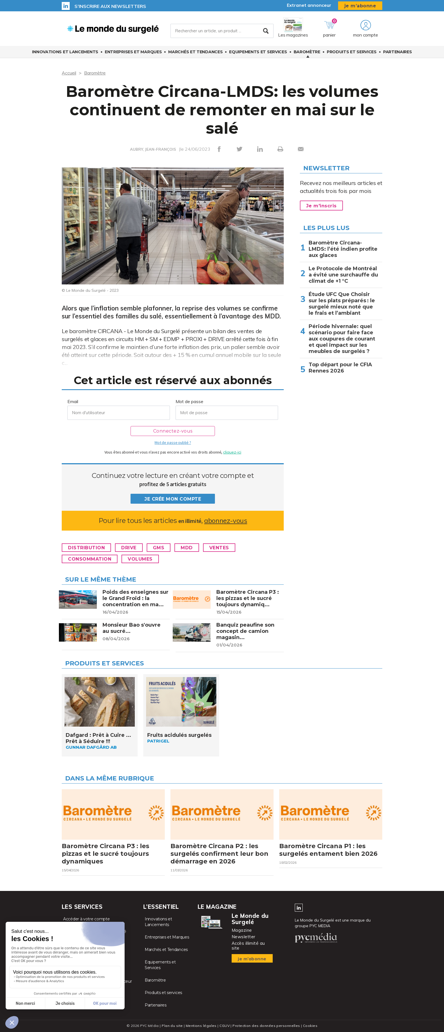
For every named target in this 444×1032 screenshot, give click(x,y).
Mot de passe (189, 401)
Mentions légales (201, 1026)
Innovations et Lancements (65, 51)
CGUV (224, 1026)
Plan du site (172, 1026)
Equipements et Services (258, 51)
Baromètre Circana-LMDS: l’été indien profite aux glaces (343, 249)
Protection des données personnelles (266, 1026)
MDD (187, 547)
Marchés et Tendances (195, 51)
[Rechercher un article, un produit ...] (222, 31)
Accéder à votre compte (86, 919)
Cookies (310, 1026)
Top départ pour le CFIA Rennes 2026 (340, 367)
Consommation (89, 559)
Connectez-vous (173, 431)
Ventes (219, 547)
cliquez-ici (232, 452)
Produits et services (352, 51)
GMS (159, 547)
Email (72, 401)
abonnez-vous (225, 520)
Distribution (86, 547)
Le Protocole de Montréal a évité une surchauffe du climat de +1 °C (343, 274)
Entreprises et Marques (133, 51)
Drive (128, 547)
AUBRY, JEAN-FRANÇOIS (153, 149)
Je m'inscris (321, 205)
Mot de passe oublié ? (173, 442)
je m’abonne (360, 5)
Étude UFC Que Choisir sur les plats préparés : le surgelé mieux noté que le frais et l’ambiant (342, 303)
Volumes (140, 559)
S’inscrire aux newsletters (110, 6)
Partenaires (397, 51)
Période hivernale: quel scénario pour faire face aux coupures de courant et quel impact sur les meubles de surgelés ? (342, 338)
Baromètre (307, 51)
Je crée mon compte (172, 499)
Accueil (69, 73)
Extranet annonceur (309, 5)
